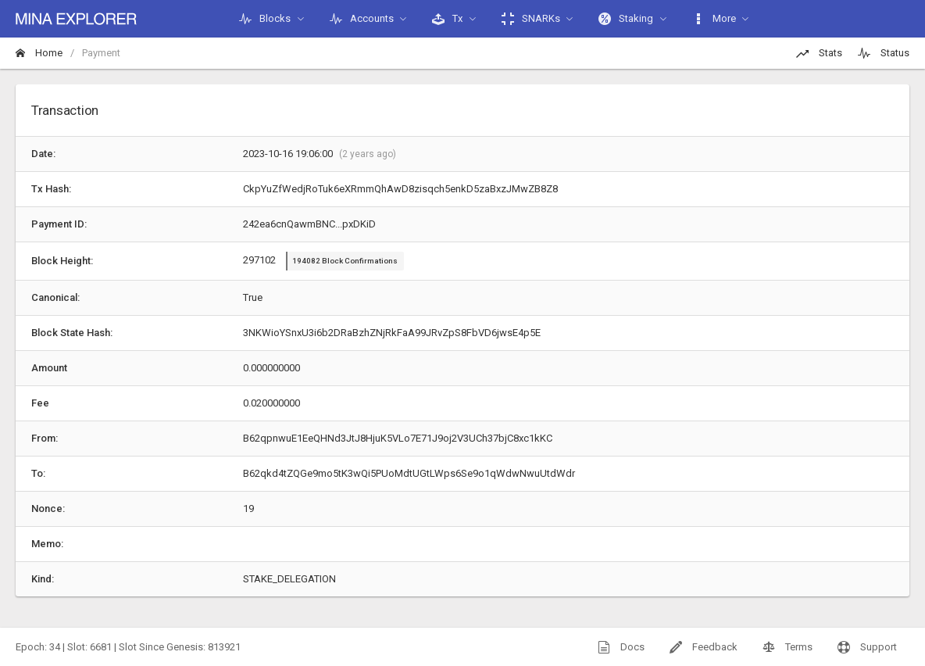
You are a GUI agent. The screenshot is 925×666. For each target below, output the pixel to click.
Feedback (704, 647)
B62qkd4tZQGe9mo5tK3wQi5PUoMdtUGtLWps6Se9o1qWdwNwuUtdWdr (409, 473)
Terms (787, 647)
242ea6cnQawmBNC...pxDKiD (309, 224)
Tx (447, 19)
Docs (621, 647)
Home (39, 53)
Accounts (362, 19)
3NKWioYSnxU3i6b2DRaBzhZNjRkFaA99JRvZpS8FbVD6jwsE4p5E (392, 332)
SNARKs (531, 19)
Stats (819, 53)
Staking (625, 19)
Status (883, 53)
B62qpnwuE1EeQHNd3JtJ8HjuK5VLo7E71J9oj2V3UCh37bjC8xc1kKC (397, 438)
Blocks (265, 19)
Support (867, 647)
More (714, 19)
